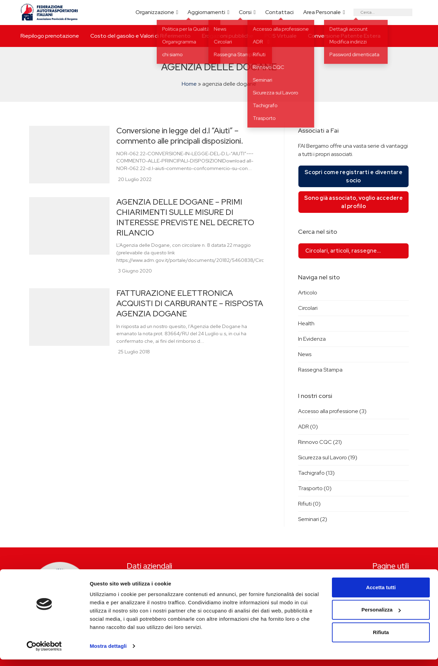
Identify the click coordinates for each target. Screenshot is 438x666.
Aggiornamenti (206, 12)
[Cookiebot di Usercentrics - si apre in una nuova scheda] (44, 652)
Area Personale (322, 12)
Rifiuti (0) (309, 503)
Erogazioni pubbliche (227, 35)
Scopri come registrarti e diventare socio (353, 176)
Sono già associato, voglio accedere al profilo (353, 202)
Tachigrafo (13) (316, 472)
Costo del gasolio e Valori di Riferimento (140, 35)
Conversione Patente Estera (344, 35)
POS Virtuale (281, 35)
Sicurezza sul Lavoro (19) (327, 457)
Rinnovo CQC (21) (320, 442)
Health (306, 323)
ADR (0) (308, 426)
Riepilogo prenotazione (50, 35)
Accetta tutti (381, 594)
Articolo (307, 292)
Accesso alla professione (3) (332, 411)
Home (189, 83)
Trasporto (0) (315, 488)
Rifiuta (381, 639)
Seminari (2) (312, 519)
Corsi (245, 12)
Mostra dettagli (108, 652)
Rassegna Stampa (320, 369)
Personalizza (381, 616)
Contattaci (279, 12)
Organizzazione (155, 12)
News (304, 354)
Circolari (308, 308)
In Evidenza (312, 338)
